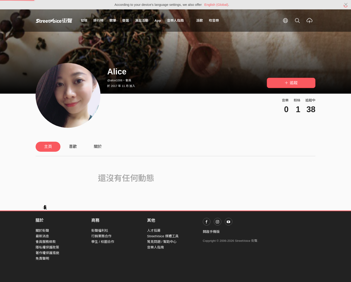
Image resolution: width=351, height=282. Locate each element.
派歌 (199, 20)
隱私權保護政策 (47, 247)
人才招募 (154, 230)
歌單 (112, 20)
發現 (84, 20)
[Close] (346, 4)
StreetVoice (54, 20)
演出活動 (141, 20)
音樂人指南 (175, 20)
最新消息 (42, 236)
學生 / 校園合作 (102, 242)
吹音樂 (214, 20)
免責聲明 (42, 258)
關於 (98, 146)
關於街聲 (42, 230)
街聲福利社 (99, 230)
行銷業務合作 (101, 236)
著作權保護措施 (47, 253)
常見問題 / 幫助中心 (162, 242)
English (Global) (216, 4)
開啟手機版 (211, 232)
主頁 (48, 146)
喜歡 (73, 146)
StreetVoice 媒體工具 (163, 236)
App (157, 20)
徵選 (125, 20)
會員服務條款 (46, 242)
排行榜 (98, 20)
